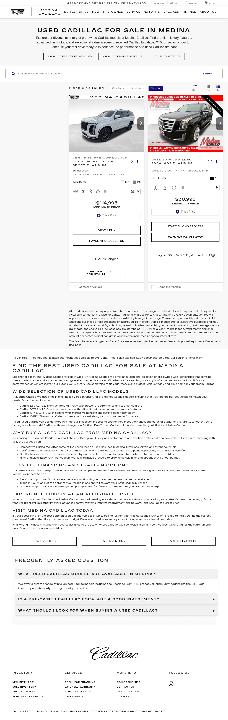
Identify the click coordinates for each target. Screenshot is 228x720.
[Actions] (137, 161)
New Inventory (45, 541)
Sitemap (54, 711)
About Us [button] (208, 11)
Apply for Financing (80, 682)
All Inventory (114, 541)
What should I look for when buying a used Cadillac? (88, 610)
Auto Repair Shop (183, 541)
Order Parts (74, 696)
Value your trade (167, 56)
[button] (140, 123)
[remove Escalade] (137, 88)
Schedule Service (78, 692)
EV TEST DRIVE (76, 11)
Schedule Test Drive (27, 696)
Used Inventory (24, 687)
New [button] (96, 11)
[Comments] (132, 191)
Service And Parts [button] (143, 11)
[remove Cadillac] (118, 88)
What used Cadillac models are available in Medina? (87, 574)
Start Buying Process (185, 226)
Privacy (65, 711)
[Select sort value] (196, 88)
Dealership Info (129, 682)
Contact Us (125, 687)
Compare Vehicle (90, 286)
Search (207, 73)
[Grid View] (207, 88)
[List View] (218, 88)
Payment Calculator (106, 241)
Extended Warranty (80, 687)
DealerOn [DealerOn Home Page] (42, 711)
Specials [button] (171, 11)
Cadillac (104, 376)
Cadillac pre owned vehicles (70, 56)
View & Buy (107, 230)
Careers (123, 696)
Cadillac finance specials (122, 56)
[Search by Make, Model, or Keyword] (109, 73)
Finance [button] (189, 11)
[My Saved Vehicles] (209, 2)
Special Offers (24, 692)
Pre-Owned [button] (113, 11)
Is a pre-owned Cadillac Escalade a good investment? (89, 599)
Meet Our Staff (128, 692)
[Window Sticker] (138, 191)
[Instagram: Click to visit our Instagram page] (173, 683)
